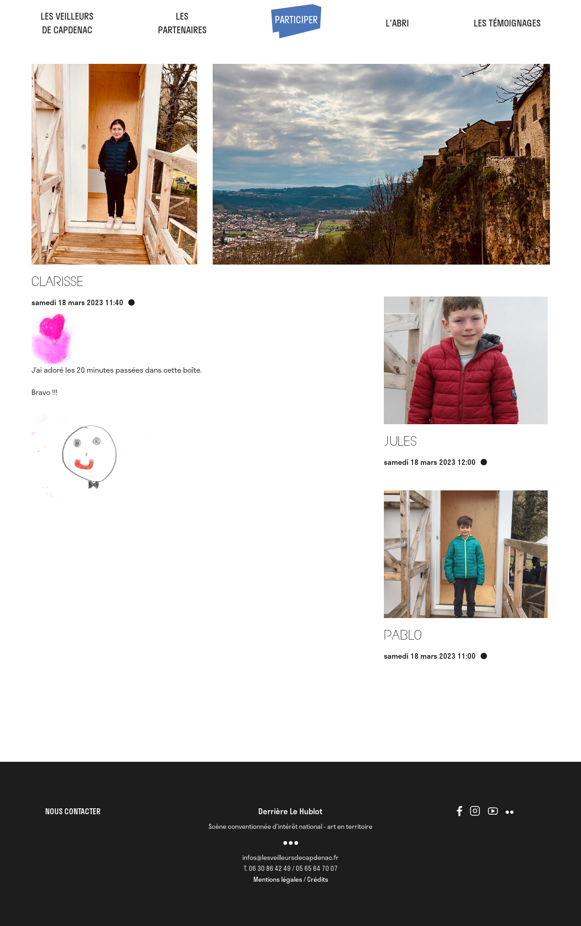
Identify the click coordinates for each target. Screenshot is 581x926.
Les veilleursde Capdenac (67, 22)
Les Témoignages (507, 23)
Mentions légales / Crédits (290, 879)
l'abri (397, 23)
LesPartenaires (182, 22)
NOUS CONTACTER (72, 811)
